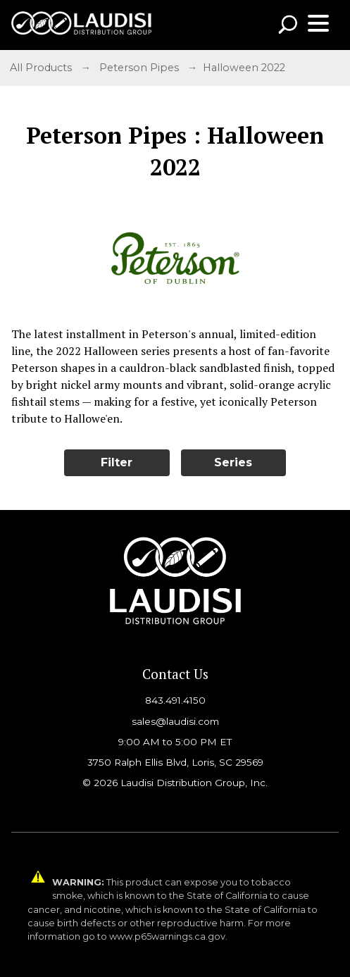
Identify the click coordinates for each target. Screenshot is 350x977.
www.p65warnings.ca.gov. (168, 936)
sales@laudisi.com (175, 721)
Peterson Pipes (139, 67)
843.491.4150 (175, 700)
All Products (41, 67)
